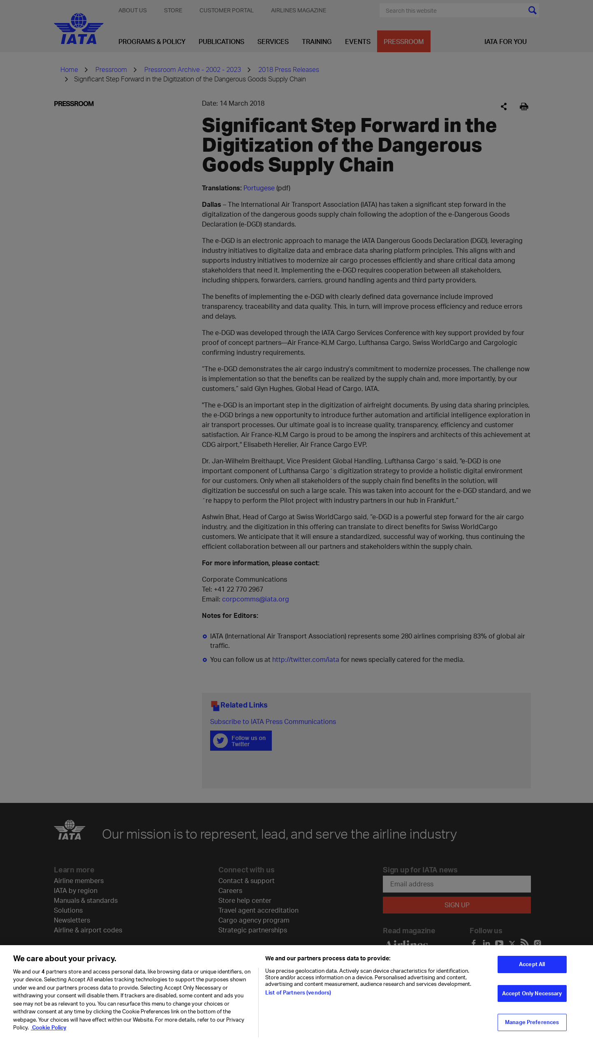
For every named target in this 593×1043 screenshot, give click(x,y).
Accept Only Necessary (532, 998)
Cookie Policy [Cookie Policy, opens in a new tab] (48, 1032)
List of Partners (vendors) (298, 997)
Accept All (532, 969)
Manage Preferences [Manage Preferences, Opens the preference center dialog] (532, 1027)
